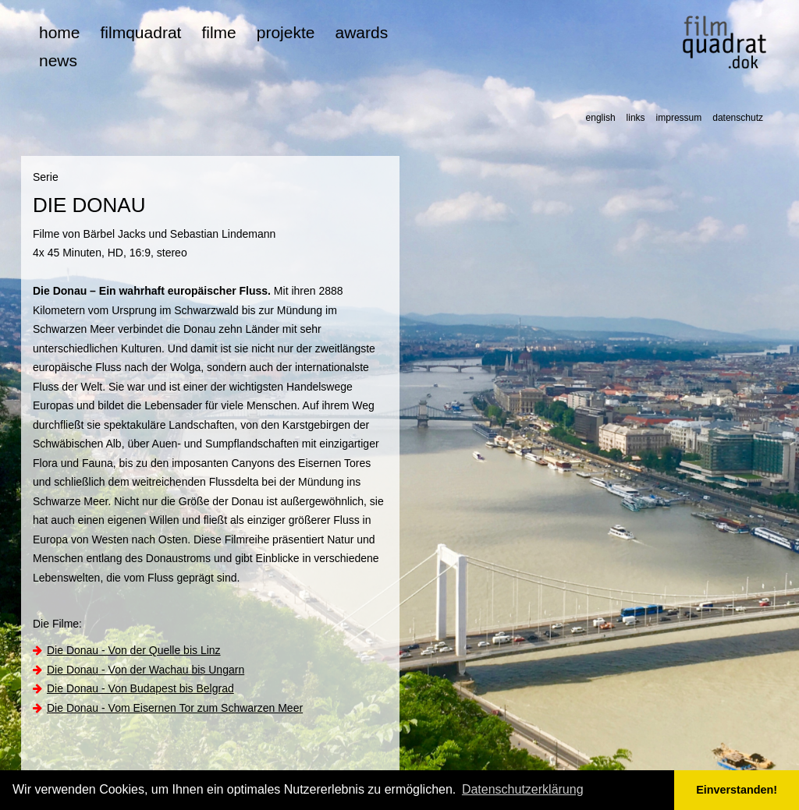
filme (218, 32)
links (636, 117)
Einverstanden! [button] (736, 789)
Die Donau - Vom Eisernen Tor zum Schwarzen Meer (175, 708)
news (58, 60)
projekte (286, 32)
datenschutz (737, 117)
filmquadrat (141, 32)
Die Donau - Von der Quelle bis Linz (134, 650)
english (601, 117)
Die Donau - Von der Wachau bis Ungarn (145, 669)
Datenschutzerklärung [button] (523, 789)
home (59, 32)
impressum (679, 117)
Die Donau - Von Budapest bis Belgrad (140, 688)
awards (361, 32)
